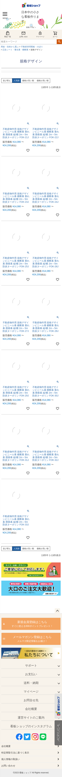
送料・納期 (31, 683)
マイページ (40, 34)
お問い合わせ (8, 765)
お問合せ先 (31, 700)
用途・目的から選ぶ (10, 47)
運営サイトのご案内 (31, 717)
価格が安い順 (28, 80)
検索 (59, 41)
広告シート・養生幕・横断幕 (15, 50)
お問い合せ (23, 34)
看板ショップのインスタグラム (31, 726)
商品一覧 (7, 34)
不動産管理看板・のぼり (32, 47)
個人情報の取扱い (10, 759)
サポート (31, 665)
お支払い (31, 674)
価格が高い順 (43, 80)
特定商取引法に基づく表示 (15, 752)
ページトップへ (57, 611)
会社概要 (31, 709)
